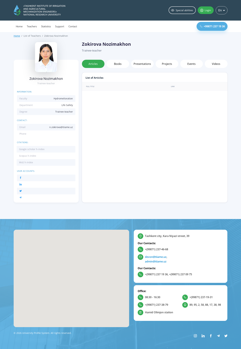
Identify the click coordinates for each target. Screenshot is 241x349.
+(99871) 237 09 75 (180, 274)
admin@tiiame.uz (155, 261)
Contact (72, 26)
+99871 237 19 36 (212, 26)
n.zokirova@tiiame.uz (61, 127)
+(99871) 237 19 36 (156, 274)
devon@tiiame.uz (155, 257)
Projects (167, 64)
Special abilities (182, 10)
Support (59, 26)
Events (191, 64)
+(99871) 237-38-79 (156, 305)
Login (205, 10)
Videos (216, 64)
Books (118, 64)
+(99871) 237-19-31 (201, 297)
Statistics (46, 26)
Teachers (32, 26)
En (221, 10)
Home (19, 26)
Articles (93, 64)
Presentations (142, 64)
